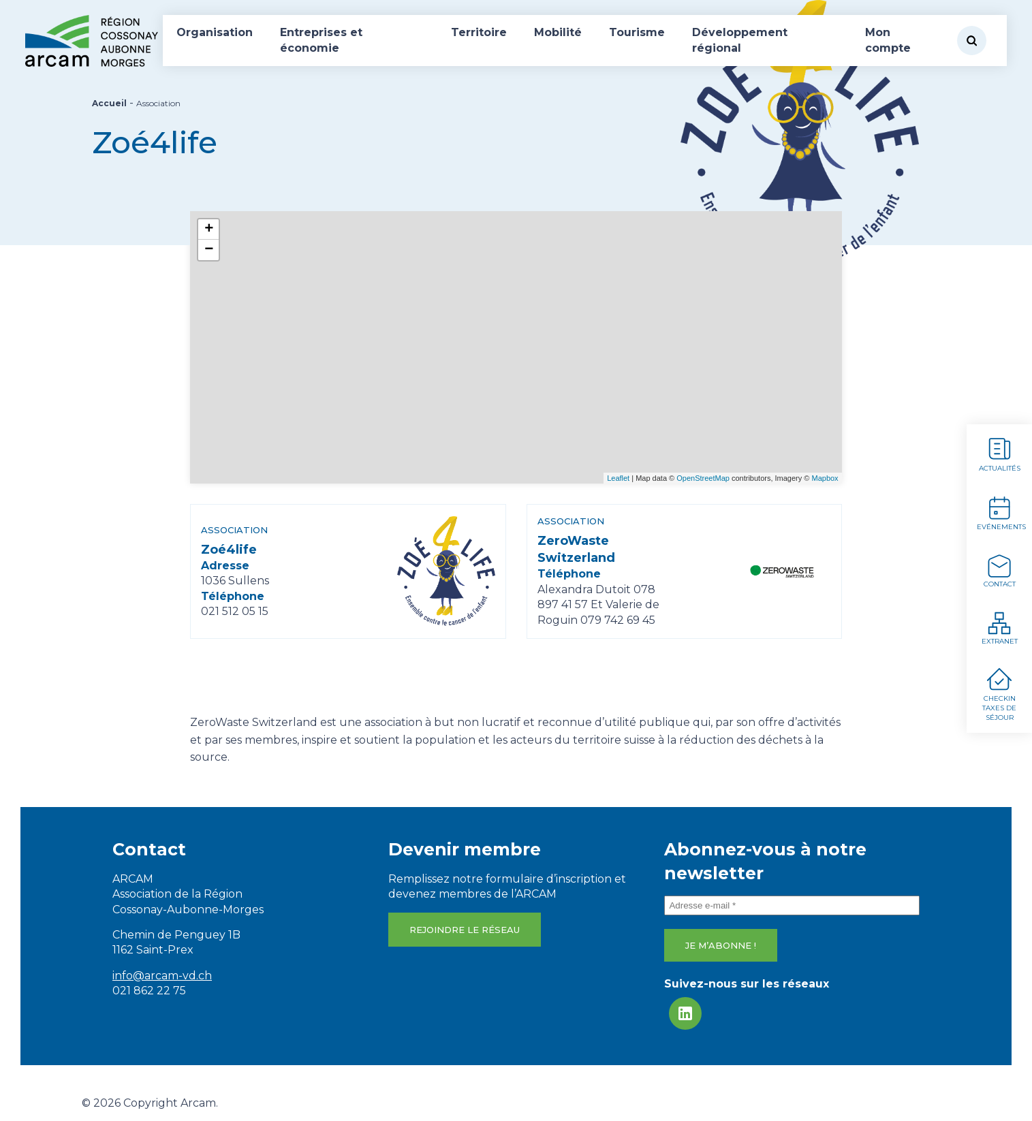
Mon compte (888, 40)
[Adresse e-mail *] (792, 905)
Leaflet (618, 478)
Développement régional (739, 40)
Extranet (1000, 628)
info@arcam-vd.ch (162, 975)
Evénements (1001, 512)
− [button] (208, 250)
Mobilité (558, 32)
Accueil (109, 103)
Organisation (214, 32)
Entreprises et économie (321, 40)
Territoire (479, 32)
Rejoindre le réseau (464, 929)
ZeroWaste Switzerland (576, 555)
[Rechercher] (971, 40)
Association (234, 535)
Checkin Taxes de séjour (999, 694)
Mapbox (824, 478)
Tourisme (637, 32)
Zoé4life (229, 554)
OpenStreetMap (703, 478)
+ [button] (208, 229)
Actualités (999, 454)
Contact (1000, 570)
